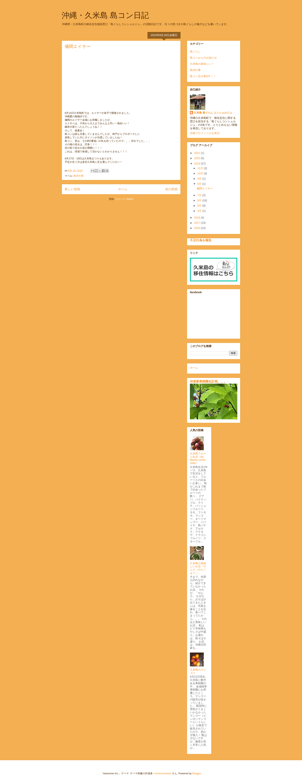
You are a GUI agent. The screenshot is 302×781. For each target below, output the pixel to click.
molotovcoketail (162, 773)
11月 (200, 168)
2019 (197, 163)
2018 (197, 217)
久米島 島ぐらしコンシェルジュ (213, 112)
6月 (199, 200)
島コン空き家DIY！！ (203, 76)
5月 (199, 205)
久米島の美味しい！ (202, 63)
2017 (197, 222)
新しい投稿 (72, 189)
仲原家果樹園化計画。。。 (208, 381)
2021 (197, 153)
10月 (200, 173)
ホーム (122, 189)
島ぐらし (195, 51)
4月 (199, 210)
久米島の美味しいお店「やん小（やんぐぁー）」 (198, 568)
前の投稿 (171, 189)
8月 (199, 183)
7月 (199, 195)
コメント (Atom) (124, 199)
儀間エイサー (78, 46)
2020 (197, 158)
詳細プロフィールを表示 (205, 133)
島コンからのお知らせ (203, 57)
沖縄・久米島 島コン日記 (105, 15)
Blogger (196, 773)
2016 (197, 228)
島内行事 (79, 175)
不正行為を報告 (200, 240)
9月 (199, 178)
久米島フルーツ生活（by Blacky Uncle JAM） (198, 458)
